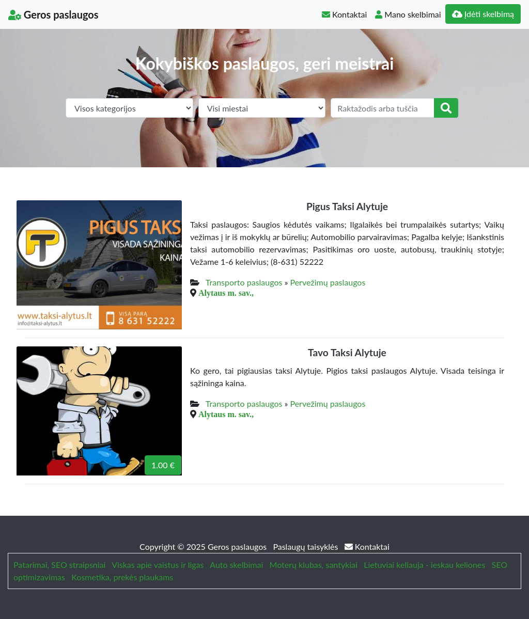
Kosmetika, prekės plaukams (122, 577)
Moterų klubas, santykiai (313, 564)
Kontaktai (344, 14)
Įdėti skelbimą (483, 14)
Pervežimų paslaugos (327, 282)
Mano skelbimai (408, 14)
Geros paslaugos (53, 14)
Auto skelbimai (236, 564)
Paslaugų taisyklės (306, 546)
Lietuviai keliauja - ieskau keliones (424, 564)
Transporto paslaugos (244, 282)
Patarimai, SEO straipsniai (59, 564)
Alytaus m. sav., (226, 293)
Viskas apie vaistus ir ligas (158, 564)
